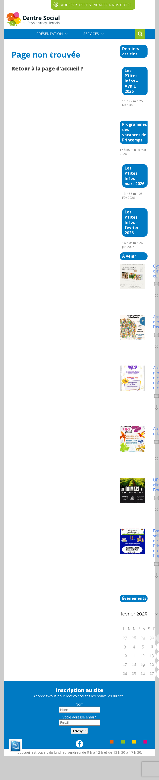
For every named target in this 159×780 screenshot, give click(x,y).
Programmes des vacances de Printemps (134, 132)
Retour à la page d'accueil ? (47, 68)
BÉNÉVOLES (97, 53)
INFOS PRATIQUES (51, 53)
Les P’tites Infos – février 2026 (132, 222)
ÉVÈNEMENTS (85, 43)
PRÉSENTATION (49, 33)
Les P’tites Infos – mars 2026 (134, 176)
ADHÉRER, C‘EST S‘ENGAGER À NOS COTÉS (96, 4)
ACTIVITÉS (44, 43)
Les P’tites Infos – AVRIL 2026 (131, 81)
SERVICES (91, 33)
